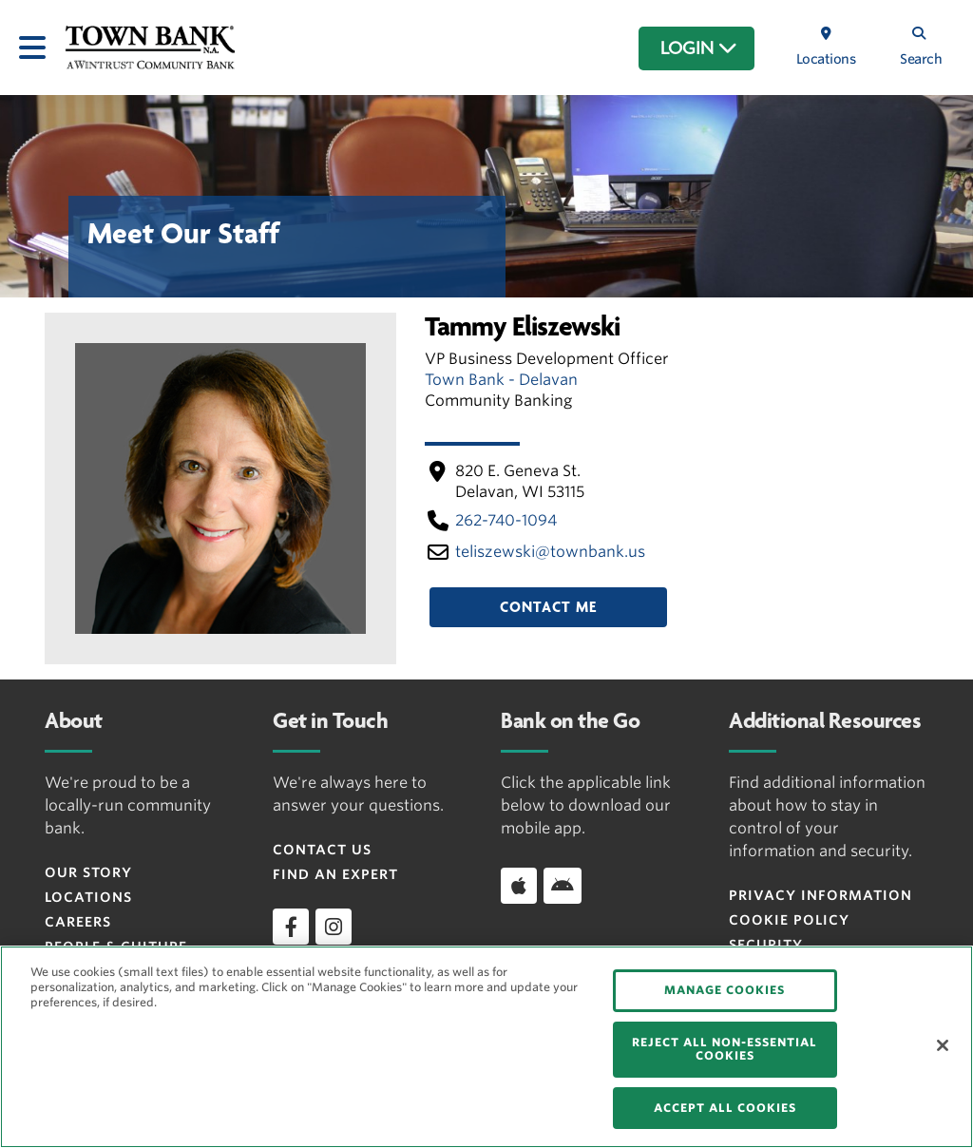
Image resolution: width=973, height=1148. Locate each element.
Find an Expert (335, 874)
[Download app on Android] (563, 886)
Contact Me (548, 607)
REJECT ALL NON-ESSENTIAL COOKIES (724, 1048)
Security (766, 944)
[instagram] (333, 927)
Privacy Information (820, 895)
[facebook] (291, 927)
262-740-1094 (506, 520)
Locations (88, 897)
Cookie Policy (789, 920)
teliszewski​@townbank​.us (550, 552)
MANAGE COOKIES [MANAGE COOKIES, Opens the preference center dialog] (724, 990)
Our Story (88, 872)
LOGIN (698, 48)
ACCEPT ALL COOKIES (725, 1107)
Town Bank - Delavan (501, 380)
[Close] (942, 1045)
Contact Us (322, 849)
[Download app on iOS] (519, 886)
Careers (78, 921)
